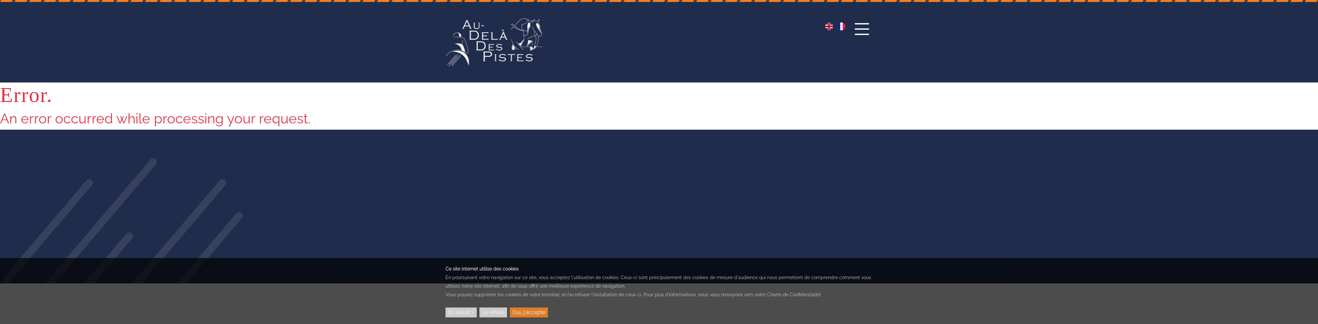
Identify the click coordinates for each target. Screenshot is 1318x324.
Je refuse (493, 312)
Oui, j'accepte (528, 312)
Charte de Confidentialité (794, 294)
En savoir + (461, 312)
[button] (862, 35)
